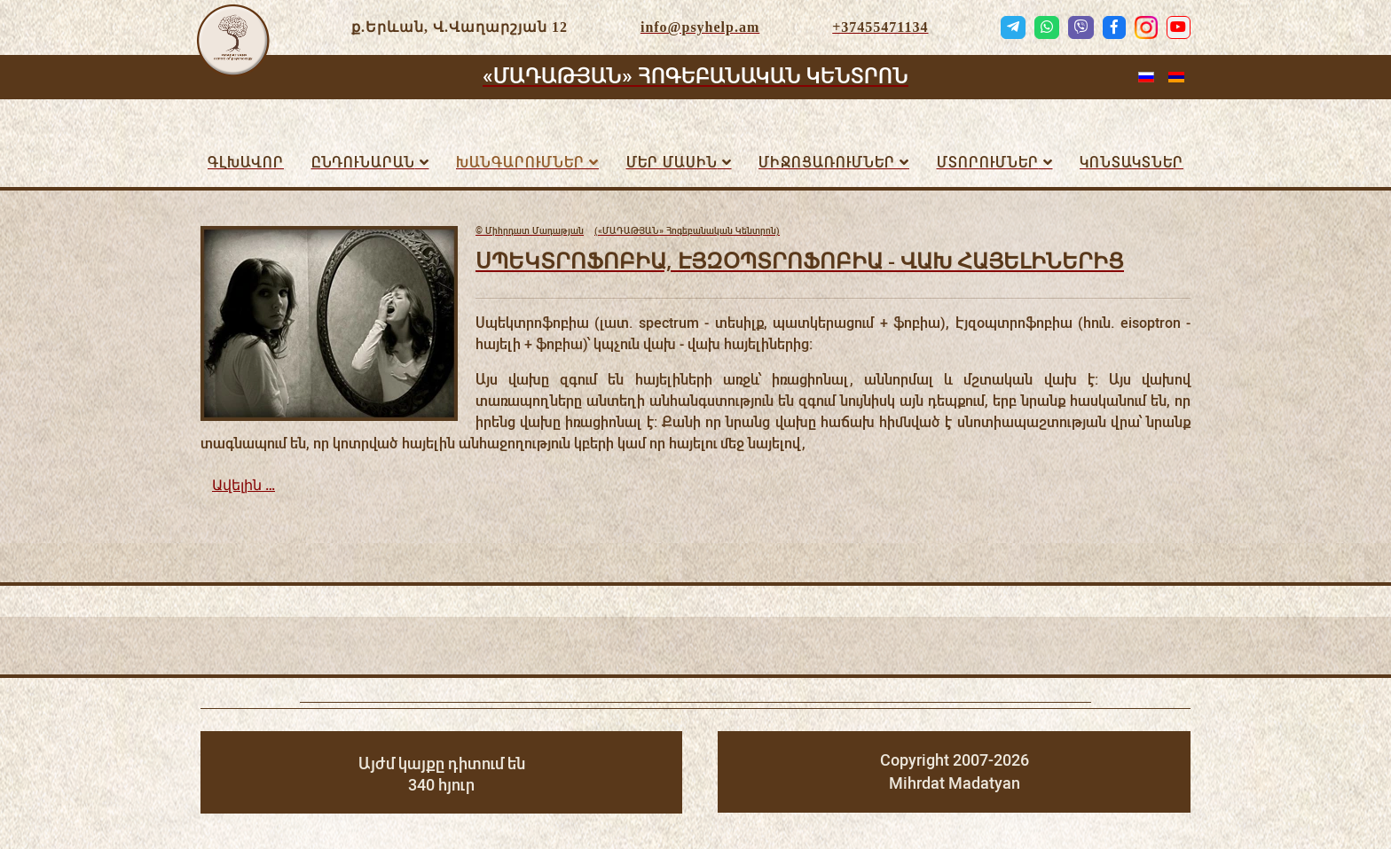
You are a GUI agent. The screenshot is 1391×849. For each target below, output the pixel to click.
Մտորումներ (988, 162)
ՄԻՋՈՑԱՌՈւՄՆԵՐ (826, 162)
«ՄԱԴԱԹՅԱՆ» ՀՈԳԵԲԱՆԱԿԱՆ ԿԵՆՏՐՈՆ (695, 76)
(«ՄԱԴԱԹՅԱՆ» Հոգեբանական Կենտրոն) (627, 231)
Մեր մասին (672, 162)
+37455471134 (880, 27)
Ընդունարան (363, 162)
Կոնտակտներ (1131, 162)
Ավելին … (243, 485)
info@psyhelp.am (699, 27)
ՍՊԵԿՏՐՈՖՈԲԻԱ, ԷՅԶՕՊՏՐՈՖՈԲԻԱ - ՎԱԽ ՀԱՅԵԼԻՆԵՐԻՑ (799, 260)
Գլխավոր (246, 162)
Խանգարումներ (520, 162)
